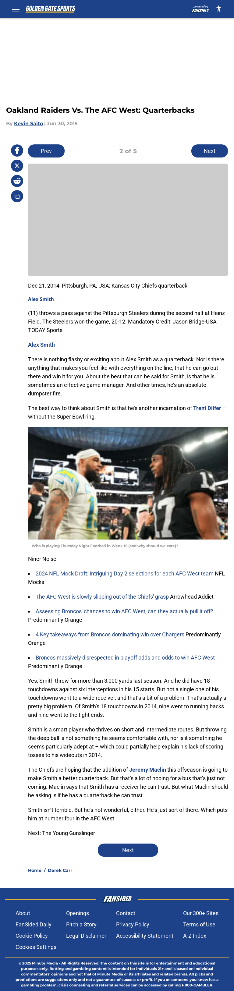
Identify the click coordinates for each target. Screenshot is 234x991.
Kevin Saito (28, 123)
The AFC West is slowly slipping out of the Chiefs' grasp (103, 596)
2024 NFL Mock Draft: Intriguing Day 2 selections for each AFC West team (125, 573)
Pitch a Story (81, 924)
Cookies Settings (36, 947)
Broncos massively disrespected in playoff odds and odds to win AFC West (125, 657)
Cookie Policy (32, 936)
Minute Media (45, 963)
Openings (77, 913)
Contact (125, 913)
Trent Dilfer (207, 408)
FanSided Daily (33, 924)
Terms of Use (199, 924)
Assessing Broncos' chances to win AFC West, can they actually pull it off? (124, 611)
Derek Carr (60, 870)
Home (34, 870)
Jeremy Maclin (147, 769)
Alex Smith (41, 299)
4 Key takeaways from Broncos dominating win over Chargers (111, 634)
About (23, 913)
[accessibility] (219, 8)
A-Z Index (194, 936)
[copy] (17, 196)
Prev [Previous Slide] (46, 151)
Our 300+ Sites (200, 913)
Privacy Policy (132, 924)
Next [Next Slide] (209, 151)
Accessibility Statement (144, 936)
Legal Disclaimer (86, 936)
